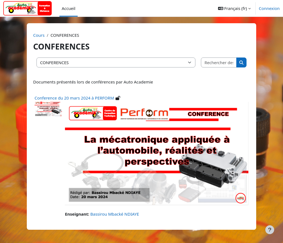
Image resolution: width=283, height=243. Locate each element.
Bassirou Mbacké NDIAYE (114, 214)
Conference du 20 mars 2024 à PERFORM (74, 98)
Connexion (269, 8)
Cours (38, 35)
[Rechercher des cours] (219, 63)
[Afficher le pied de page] (269, 229)
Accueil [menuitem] (68, 8)
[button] (234, 8)
